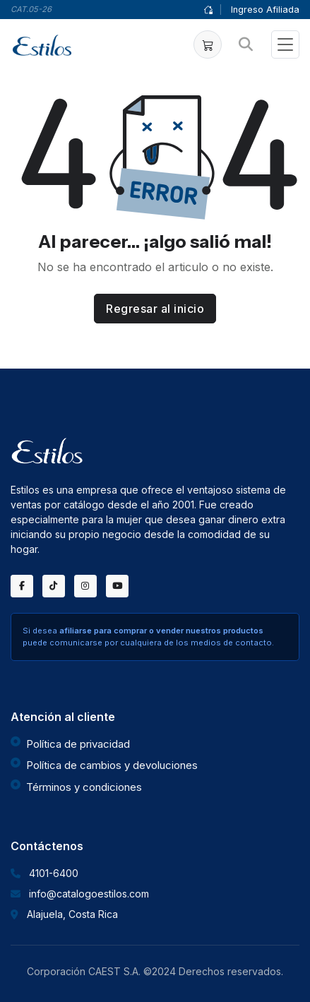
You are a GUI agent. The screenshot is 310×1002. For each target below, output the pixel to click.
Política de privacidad (78, 744)
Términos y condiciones (84, 787)
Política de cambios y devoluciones (112, 765)
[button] (207, 44)
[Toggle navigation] (285, 44)
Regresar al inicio (155, 309)
